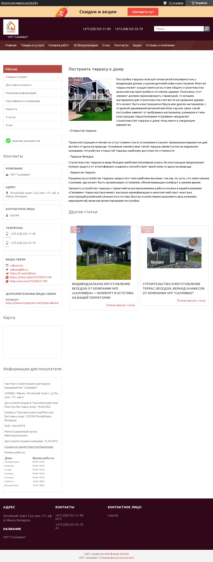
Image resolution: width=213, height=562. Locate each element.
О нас (106, 45)
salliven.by (16, 265)
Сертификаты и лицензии (23, 100)
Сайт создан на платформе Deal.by (106, 553)
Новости (11, 109)
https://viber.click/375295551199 (30, 277)
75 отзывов (176, 3)
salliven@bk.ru (19, 269)
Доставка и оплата (18, 84)
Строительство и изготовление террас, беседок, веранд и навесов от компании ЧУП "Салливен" (174, 288)
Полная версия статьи (120, 305)
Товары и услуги (32, 45)
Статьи (10, 117)
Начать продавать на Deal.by (19, 3)
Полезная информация (21, 92)
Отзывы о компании (160, 45)
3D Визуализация (85, 45)
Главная (11, 45)
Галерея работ (58, 45)
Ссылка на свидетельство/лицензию (29, 446)
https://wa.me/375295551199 (28, 281)
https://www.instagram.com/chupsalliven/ (32, 302)
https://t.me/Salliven (23, 273)
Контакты (121, 45)
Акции (137, 45)
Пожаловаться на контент (117, 557)
